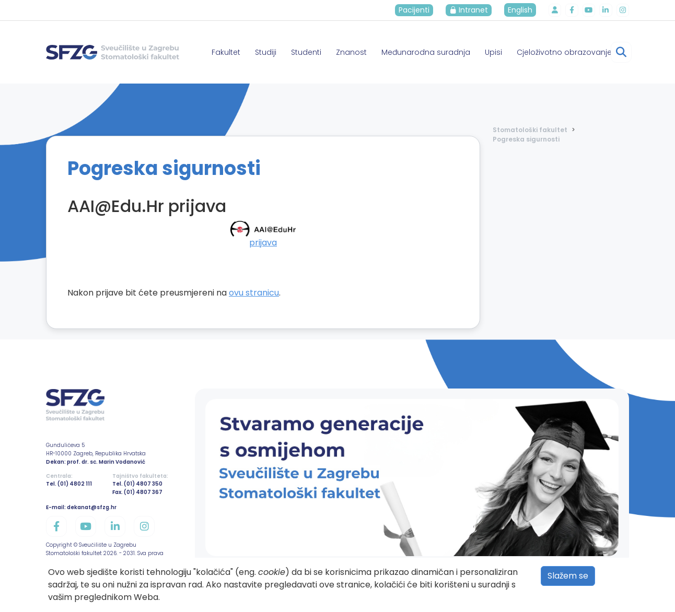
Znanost (351, 52)
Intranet (469, 10)
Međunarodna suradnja (425, 52)
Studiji (265, 52)
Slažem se (568, 576)
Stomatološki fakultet (530, 129)
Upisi (493, 52)
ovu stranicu (254, 293)
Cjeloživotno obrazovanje (564, 52)
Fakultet (226, 52)
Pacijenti (415, 10)
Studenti (306, 52)
